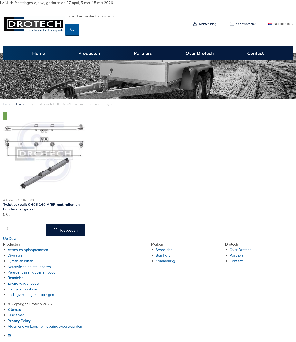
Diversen (15, 255)
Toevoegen (68, 230)
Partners (143, 53)
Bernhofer (164, 255)
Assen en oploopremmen (28, 249)
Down (14, 238)
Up (5, 238)
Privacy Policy (19, 320)
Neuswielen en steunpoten (29, 266)
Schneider (164, 249)
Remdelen (16, 277)
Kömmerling (165, 260)
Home (38, 53)
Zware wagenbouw (24, 283)
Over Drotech (200, 53)
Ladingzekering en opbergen (31, 294)
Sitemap (14, 309)
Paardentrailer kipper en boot (31, 272)
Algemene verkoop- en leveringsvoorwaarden (45, 326)
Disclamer (16, 314)
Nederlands (279, 24)
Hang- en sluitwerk (23, 288)
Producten (89, 53)
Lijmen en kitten (20, 260)
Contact (255, 53)
